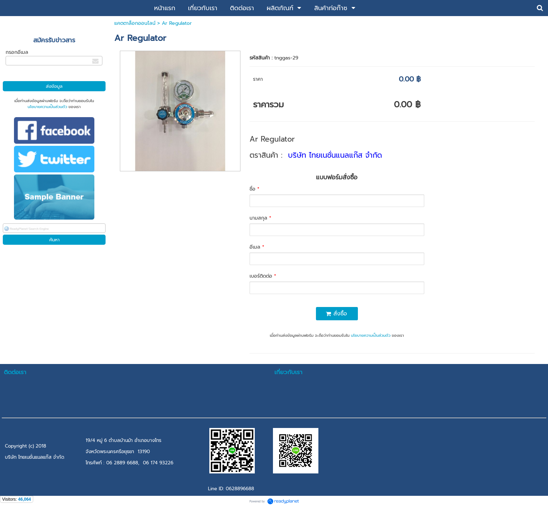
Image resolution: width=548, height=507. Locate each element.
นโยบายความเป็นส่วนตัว (47, 107)
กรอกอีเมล (17, 52)
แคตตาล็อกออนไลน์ (135, 23)
